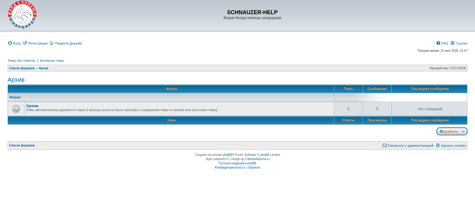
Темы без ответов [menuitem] (21, 60)
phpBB (227, 154)
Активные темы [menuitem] (52, 60)
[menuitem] (14, 43)
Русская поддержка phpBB (237, 163)
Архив (16, 79)
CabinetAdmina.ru (257, 159)
